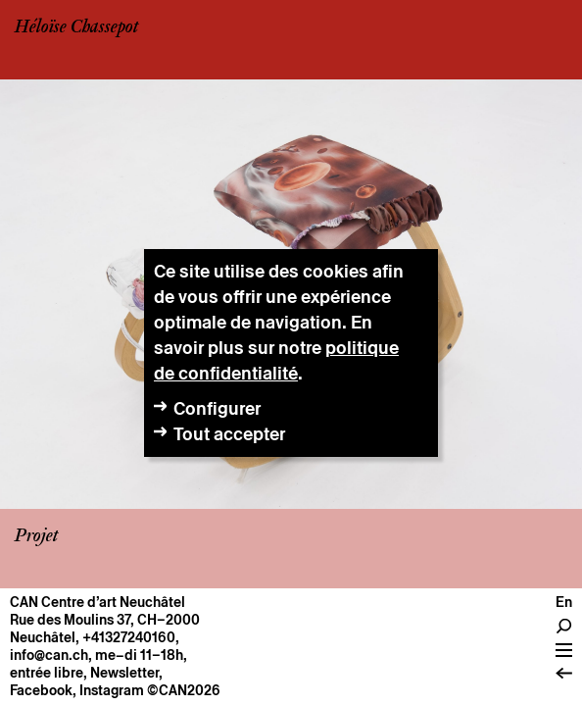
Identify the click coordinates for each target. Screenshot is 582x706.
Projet (36, 536)
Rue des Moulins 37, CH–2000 (105, 620)
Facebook (41, 690)
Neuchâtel (42, 637)
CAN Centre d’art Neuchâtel (97, 602)
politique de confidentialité (276, 360)
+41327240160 (128, 637)
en (564, 602)
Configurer (217, 408)
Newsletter (124, 672)
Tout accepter (229, 434)
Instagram (111, 690)
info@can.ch (49, 655)
